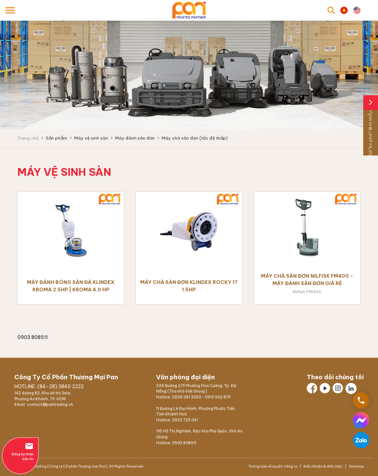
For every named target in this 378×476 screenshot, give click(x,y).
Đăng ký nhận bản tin (20, 451)
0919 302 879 (218, 397)
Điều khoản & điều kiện (323, 466)
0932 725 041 (185, 420)
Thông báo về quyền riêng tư (273, 466)
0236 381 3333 (186, 397)
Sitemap (356, 466)
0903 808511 (184, 443)
